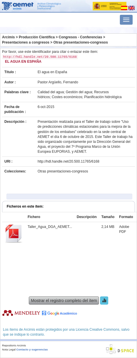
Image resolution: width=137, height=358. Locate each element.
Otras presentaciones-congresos (80, 42)
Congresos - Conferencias (80, 37)
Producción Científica (37, 37)
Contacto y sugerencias (32, 349)
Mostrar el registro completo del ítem (64, 300)
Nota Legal (8, 349)
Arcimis (8, 37)
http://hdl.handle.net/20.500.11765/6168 (68, 161)
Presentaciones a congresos (25, 42)
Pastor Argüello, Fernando (58, 82)
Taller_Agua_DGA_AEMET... (50, 227)
